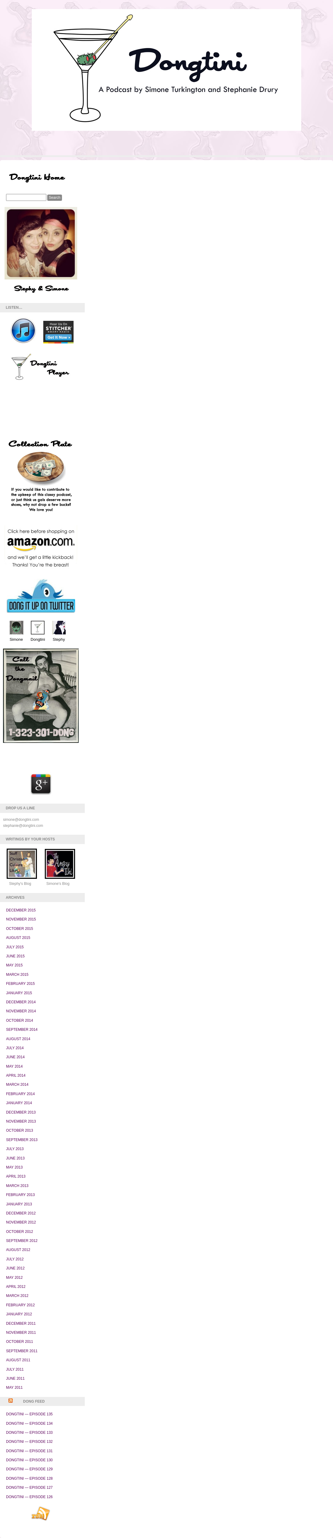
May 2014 (14, 1066)
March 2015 (17, 974)
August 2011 (18, 1360)
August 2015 (18, 938)
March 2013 (17, 1186)
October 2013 (19, 1130)
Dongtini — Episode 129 (29, 1469)
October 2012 (19, 1232)
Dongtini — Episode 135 (29, 1414)
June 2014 (15, 1057)
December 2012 (21, 1213)
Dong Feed (34, 1401)
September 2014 (22, 1029)
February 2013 (20, 1195)
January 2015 (19, 993)
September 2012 (22, 1241)
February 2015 (20, 984)
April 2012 (15, 1287)
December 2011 (21, 1323)
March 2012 (17, 1296)
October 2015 (19, 929)
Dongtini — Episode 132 (29, 1442)
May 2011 (14, 1387)
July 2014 (15, 1048)
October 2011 (19, 1342)
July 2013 (15, 1149)
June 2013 (15, 1158)
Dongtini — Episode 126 (29, 1497)
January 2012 (19, 1314)
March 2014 (17, 1084)
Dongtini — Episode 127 (29, 1487)
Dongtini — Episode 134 (29, 1423)
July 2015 (15, 947)
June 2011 (15, 1378)
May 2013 (14, 1167)
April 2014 (15, 1075)
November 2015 (21, 919)
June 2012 (15, 1268)
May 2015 (14, 965)
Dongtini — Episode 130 (29, 1460)
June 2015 (15, 956)
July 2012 (15, 1259)
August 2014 (18, 1039)
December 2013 (21, 1112)
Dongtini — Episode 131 (29, 1451)
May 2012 (14, 1277)
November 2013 (21, 1121)
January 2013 (19, 1204)
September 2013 (22, 1140)
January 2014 (19, 1103)
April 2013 (15, 1176)
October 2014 (19, 1020)
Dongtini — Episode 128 (29, 1478)
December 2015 (21, 910)
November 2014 (21, 1011)
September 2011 (22, 1351)
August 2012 (18, 1250)
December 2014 (21, 1002)
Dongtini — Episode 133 (29, 1432)
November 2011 (21, 1332)
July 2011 (15, 1369)
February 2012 (20, 1305)
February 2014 (20, 1094)
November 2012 (21, 1222)
